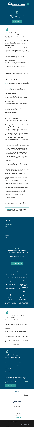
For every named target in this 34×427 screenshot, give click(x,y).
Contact (30, 393)
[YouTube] (18, 417)
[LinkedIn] (17, 417)
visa (5, 83)
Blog (21, 393)
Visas (11, 393)
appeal (11, 88)
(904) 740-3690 (17, 413)
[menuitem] (17, 224)
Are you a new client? (8, 368)
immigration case (8, 67)
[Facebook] (13, 417)
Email (18, 365)
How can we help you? (8, 371)
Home (4, 393)
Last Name (19, 362)
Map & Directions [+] (17, 409)
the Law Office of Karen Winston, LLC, (12, 55)
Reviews (18, 393)
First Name (6, 362)
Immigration (8, 393)
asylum (8, 83)
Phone (6, 365)
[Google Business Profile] (20, 417)
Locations (14, 393)
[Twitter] (15, 417)
